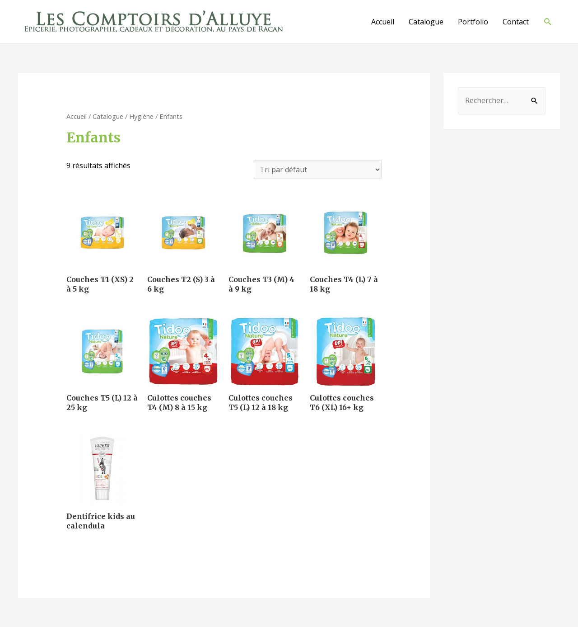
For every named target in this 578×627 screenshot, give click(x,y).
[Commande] (318, 169)
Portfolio (473, 22)
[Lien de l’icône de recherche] (548, 22)
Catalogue (426, 22)
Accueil (382, 22)
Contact (516, 22)
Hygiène (141, 116)
